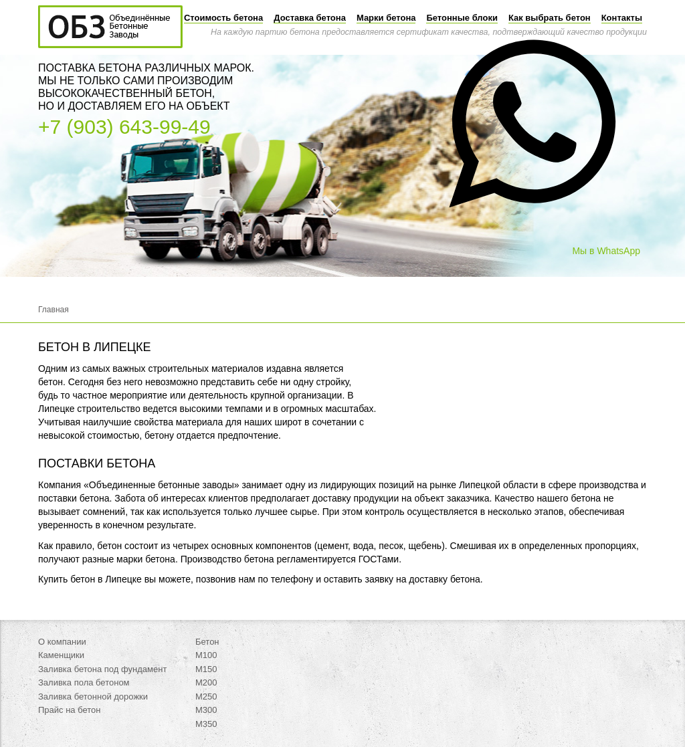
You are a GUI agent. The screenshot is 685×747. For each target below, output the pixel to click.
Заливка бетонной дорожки (93, 696)
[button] (532, 245)
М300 (206, 710)
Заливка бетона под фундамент (102, 669)
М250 (206, 696)
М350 (206, 724)
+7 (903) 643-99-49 (124, 127)
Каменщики (61, 655)
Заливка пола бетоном (84, 682)
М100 (206, 655)
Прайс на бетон (69, 710)
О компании (62, 642)
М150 (206, 669)
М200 (206, 682)
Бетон (207, 642)
